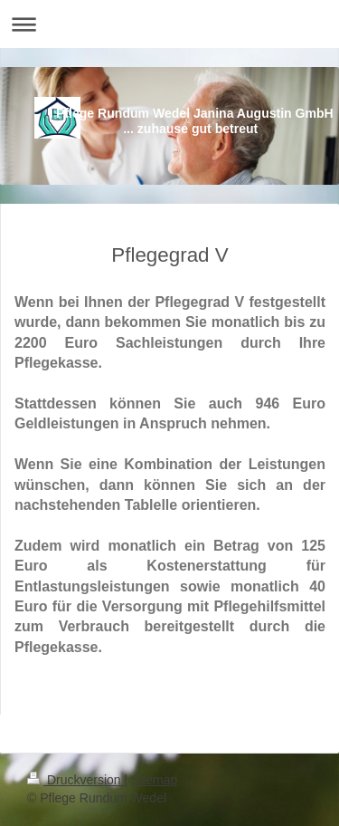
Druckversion (75, 780)
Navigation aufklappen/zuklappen (169, 24)
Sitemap (154, 780)
